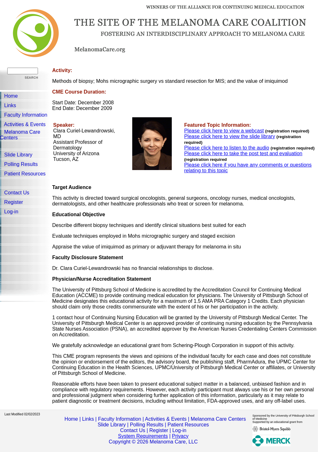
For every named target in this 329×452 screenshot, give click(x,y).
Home (11, 96)
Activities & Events (25, 124)
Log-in (11, 211)
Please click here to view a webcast (224, 130)
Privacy (180, 436)
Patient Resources (25, 173)
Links (10, 105)
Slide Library (18, 154)
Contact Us (16, 192)
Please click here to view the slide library (229, 136)
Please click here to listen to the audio (226, 147)
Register (13, 202)
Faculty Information (25, 115)
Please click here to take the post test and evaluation (243, 153)
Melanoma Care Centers (218, 419)
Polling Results (21, 164)
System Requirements (143, 436)
